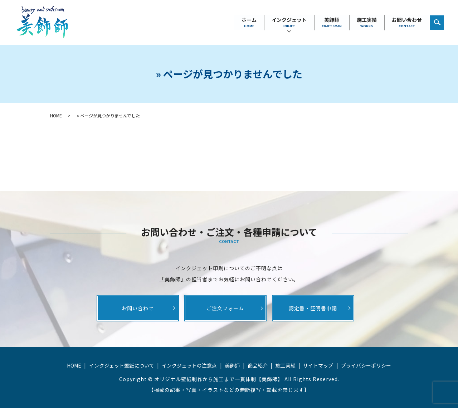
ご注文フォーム (225, 308)
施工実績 (367, 22)
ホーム (249, 22)
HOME (56, 115)
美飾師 (332, 22)
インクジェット (289, 22)
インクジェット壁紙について (121, 365)
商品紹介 (258, 365)
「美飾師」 (172, 279)
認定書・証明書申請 (313, 308)
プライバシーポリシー (366, 365)
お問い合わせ (407, 22)
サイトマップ (318, 365)
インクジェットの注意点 (189, 365)
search (440, 20)
